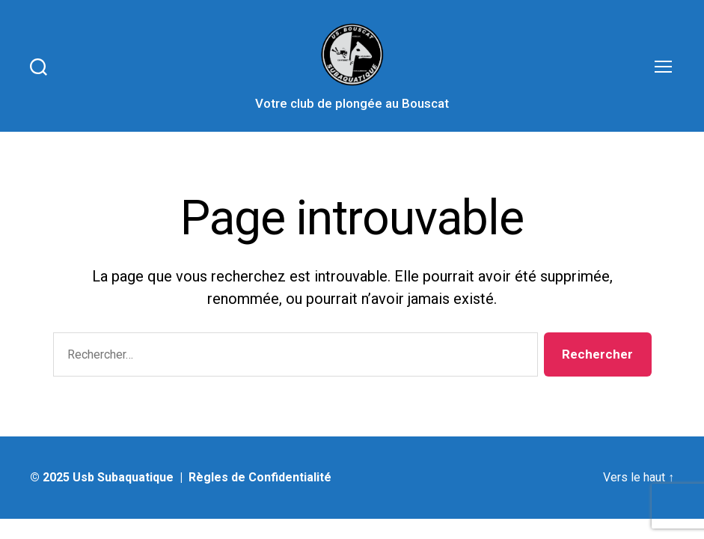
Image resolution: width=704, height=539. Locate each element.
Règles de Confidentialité (260, 477)
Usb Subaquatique (123, 477)
